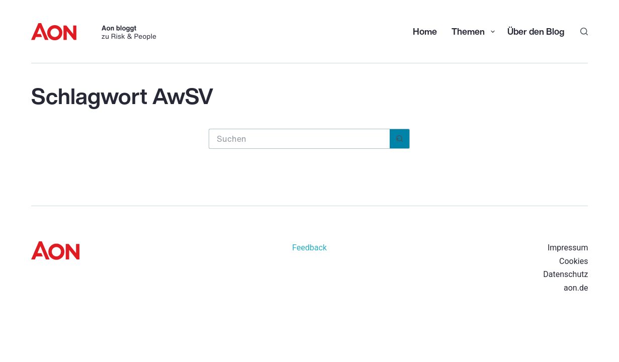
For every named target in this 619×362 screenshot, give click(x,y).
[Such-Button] (400, 139)
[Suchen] (584, 31)
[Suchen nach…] (299, 139)
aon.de (576, 288)
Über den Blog (535, 31)
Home (425, 31)
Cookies (573, 261)
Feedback (309, 247)
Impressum (568, 247)
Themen (474, 31)
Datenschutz (565, 274)
